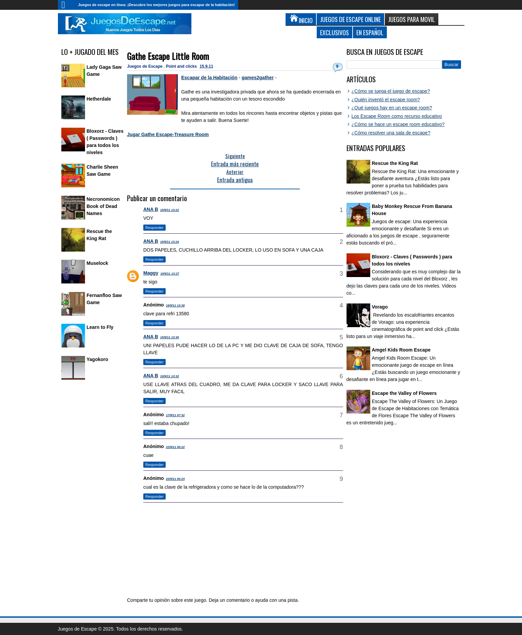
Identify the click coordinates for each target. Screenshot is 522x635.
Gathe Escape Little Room (168, 56)
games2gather (258, 77)
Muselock (97, 263)
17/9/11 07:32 (175, 415)
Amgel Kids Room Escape (401, 350)
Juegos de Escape (145, 66)
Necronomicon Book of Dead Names (103, 206)
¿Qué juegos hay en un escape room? (392, 107)
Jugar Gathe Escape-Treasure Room (168, 134)
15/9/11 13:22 (169, 210)
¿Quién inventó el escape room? (386, 99)
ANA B (150, 209)
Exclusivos (334, 32)
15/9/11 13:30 (175, 305)
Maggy (150, 273)
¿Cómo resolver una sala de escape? (391, 132)
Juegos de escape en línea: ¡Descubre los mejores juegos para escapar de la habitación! (156, 5)
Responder (154, 228)
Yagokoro (97, 359)
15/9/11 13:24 (169, 242)
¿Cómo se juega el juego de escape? (391, 91)
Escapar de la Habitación (209, 77)
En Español (369, 32)
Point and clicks (182, 66)
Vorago (380, 307)
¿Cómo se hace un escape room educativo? (398, 124)
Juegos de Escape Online (350, 19)
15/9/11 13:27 (169, 273)
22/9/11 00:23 (175, 479)
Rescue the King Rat (395, 163)
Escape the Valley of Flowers (404, 393)
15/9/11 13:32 (169, 376)
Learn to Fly (100, 327)
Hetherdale (99, 99)
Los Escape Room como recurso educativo (397, 116)
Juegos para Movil (411, 19)
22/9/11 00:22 (175, 447)
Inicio (66, 5)
